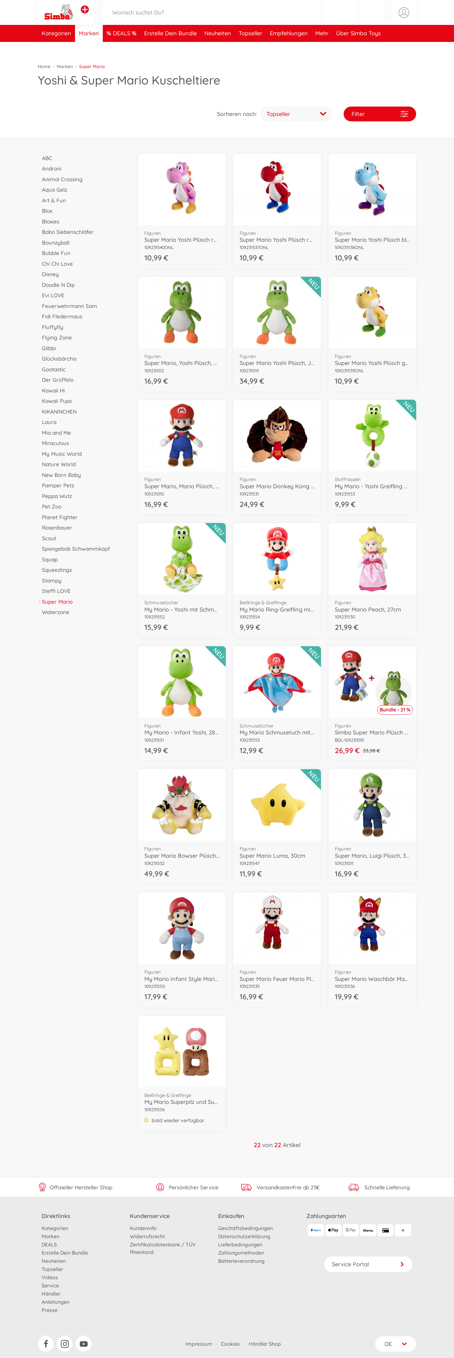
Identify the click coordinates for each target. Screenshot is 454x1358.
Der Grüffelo (55, 379)
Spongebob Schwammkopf (74, 548)
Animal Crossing (60, 179)
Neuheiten (217, 48)
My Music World (60, 453)
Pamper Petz (56, 485)
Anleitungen (55, 1302)
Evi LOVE (51, 295)
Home (44, 66)
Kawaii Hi (51, 390)
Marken (89, 48)
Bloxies (48, 221)
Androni (49, 168)
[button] (371, 20)
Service (50, 1285)
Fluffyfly (50, 327)
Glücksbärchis (57, 358)
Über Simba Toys (358, 48)
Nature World (57, 464)
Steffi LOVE (54, 591)
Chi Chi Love (55, 263)
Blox (45, 210)
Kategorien (56, 48)
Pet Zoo (49, 506)
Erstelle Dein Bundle (170, 48)
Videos (50, 1277)
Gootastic (52, 369)
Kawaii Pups (55, 401)
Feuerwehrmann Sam (67, 306)
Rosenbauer (55, 527)
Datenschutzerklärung (244, 1236)
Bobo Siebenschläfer (66, 232)
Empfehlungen (289, 48)
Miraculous (53, 443)
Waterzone (53, 612)
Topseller (250, 48)
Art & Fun (52, 200)
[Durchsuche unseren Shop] (211, 20)
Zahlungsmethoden (241, 1253)
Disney (48, 274)
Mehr (322, 48)
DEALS (122, 48)
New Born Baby (59, 475)
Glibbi (47, 348)
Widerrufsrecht (147, 1236)
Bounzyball (53, 242)
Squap (48, 559)
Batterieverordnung (241, 1261)
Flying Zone (55, 337)
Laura (47, 422)
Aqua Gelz (52, 189)
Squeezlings (55, 569)
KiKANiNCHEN (57, 411)
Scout (47, 538)
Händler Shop (265, 1344)
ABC (45, 158)
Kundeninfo (143, 1228)
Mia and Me (54, 432)
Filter (380, 114)
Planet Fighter (58, 517)
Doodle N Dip (56, 284)
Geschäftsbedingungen (245, 1228)
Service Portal (368, 1264)
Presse (49, 1310)
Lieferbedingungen (240, 1244)
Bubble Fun (54, 253)
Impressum (199, 1344)
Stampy (49, 580)
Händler (51, 1294)
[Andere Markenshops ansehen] (85, 17)
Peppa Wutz (55, 496)
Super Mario (55, 601)
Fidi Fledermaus (60, 316)
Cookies (230, 1344)
